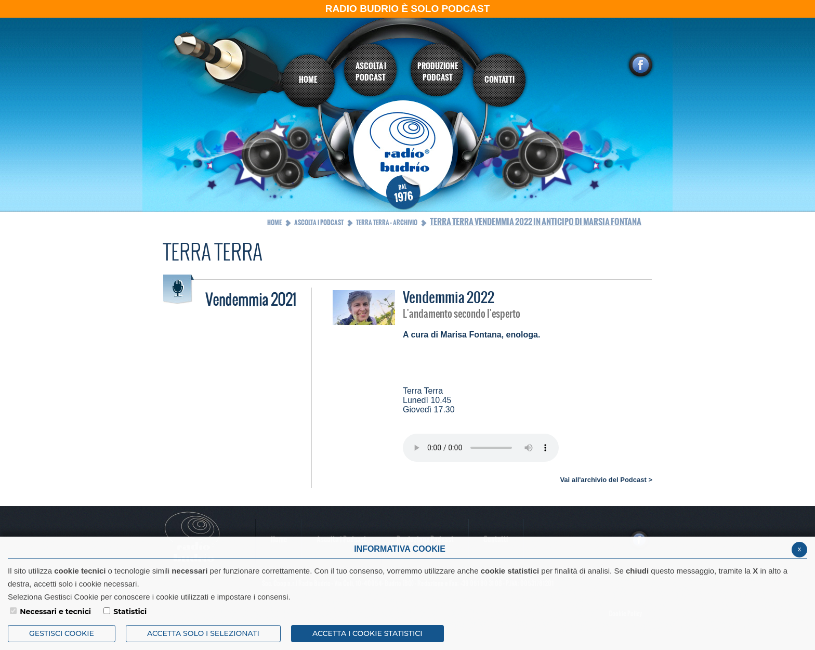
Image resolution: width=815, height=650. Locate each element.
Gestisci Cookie (61, 633)
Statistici (130, 611)
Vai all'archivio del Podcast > (606, 480)
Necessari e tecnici (55, 611)
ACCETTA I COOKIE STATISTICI (367, 633)
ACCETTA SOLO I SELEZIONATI (203, 633)
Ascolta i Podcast (319, 222)
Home (274, 222)
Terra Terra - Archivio (386, 222)
